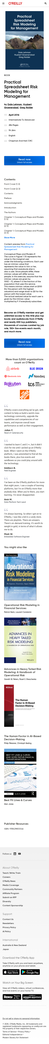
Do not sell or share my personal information (21, 1018)
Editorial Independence (12, 1034)
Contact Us (8, 919)
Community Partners (12, 889)
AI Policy (7, 931)
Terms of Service (9, 1031)
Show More (9, 238)
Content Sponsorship (13, 905)
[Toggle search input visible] (46, 3)
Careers (6, 877)
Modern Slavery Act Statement (15, 1037)
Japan (6, 949)
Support (7, 913)
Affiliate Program (11, 893)
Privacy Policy (9, 927)
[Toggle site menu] (3, 3)
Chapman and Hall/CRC (21, 141)
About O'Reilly (11, 867)
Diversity (7, 901)
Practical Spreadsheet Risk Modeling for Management (19, 247)
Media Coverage (11, 885)
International (10, 939)
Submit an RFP (9, 897)
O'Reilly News (9, 881)
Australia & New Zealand (14, 945)
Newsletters (8, 923)
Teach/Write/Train (12, 873)
